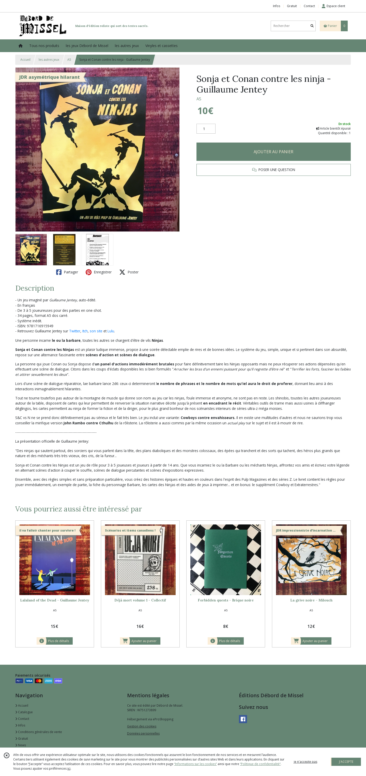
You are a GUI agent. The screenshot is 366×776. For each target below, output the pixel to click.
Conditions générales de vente (38, 732)
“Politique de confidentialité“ (260, 764)
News (20, 745)
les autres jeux (49, 59)
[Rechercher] (312, 26)
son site (96, 331)
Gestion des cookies (141, 726)
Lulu (111, 331)
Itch (85, 331)
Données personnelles (143, 733)
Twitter (74, 331)
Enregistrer (99, 272)
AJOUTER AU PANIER (273, 151)
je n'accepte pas (305, 761)
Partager (67, 272)
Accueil (25, 59)
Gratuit (21, 738)
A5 (69, 59)
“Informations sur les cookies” (195, 764)
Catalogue (24, 712)
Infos (20, 725)
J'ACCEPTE (346, 761)
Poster (129, 272)
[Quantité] (206, 129)
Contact (309, 6)
